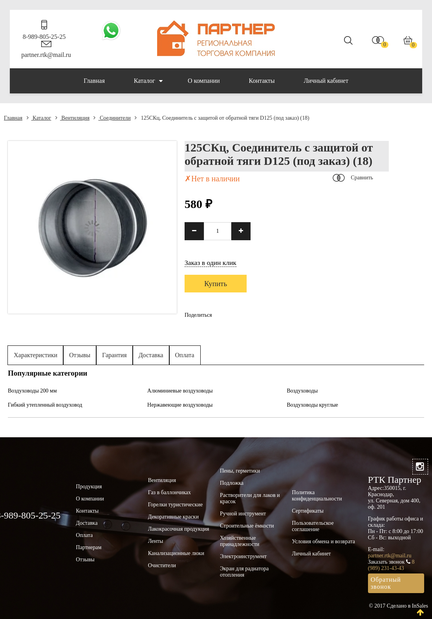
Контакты (262, 80)
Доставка (151, 355)
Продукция (89, 486)
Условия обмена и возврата (323, 541)
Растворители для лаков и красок (250, 498)
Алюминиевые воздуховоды (180, 391)
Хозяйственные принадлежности (239, 541)
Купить (215, 283)
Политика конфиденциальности (317, 495)
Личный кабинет (326, 80)
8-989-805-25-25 (44, 36)
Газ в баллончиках (169, 492)
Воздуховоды (302, 391)
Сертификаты (308, 511)
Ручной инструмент (243, 514)
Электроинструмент (243, 556)
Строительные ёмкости (247, 526)
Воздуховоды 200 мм (32, 391)
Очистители (162, 565)
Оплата (184, 355)
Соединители (111, 118)
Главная (94, 80)
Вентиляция (72, 118)
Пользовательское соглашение (312, 526)
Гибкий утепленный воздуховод (45, 405)
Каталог (148, 80)
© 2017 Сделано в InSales (398, 606)
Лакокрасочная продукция (178, 529)
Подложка (231, 483)
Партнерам (88, 547)
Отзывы (79, 355)
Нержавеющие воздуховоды (179, 405)
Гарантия (114, 355)
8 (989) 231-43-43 (391, 565)
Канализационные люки (176, 553)
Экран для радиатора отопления (244, 572)
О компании (204, 80)
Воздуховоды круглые (312, 405)
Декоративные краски (173, 517)
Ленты (155, 541)
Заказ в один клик (210, 263)
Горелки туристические (175, 505)
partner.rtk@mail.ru (46, 54)
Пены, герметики (240, 471)
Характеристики (35, 355)
